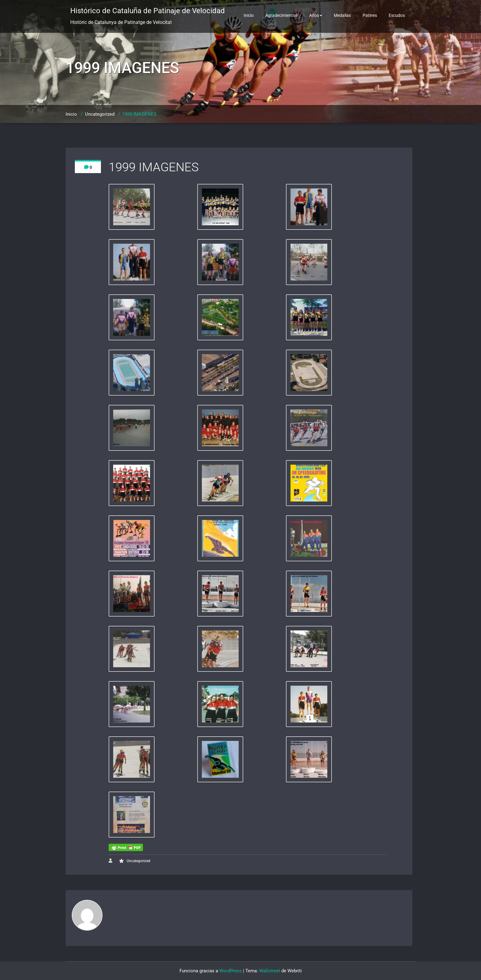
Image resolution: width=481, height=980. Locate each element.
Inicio (249, 15)
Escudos (397, 15)
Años (315, 15)
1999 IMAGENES (139, 114)
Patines (370, 15)
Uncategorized (99, 114)
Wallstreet (269, 971)
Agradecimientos (281, 15)
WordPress (230, 971)
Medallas (342, 15)
